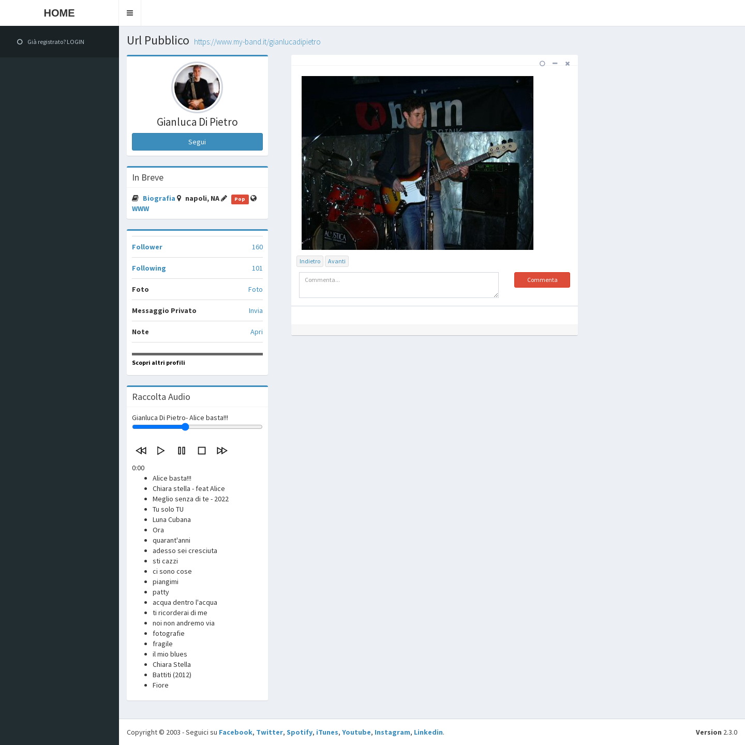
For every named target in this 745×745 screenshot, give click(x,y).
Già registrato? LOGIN (50, 42)
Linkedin (428, 732)
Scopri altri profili (158, 362)
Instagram (392, 732)
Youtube (356, 732)
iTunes (327, 732)
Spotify (299, 732)
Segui (197, 141)
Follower (147, 246)
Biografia (160, 198)
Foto (255, 289)
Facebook (235, 732)
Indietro (310, 261)
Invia (256, 310)
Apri (256, 331)
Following (149, 268)
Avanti (337, 261)
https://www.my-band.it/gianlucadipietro (257, 42)
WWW (140, 208)
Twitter (269, 732)
